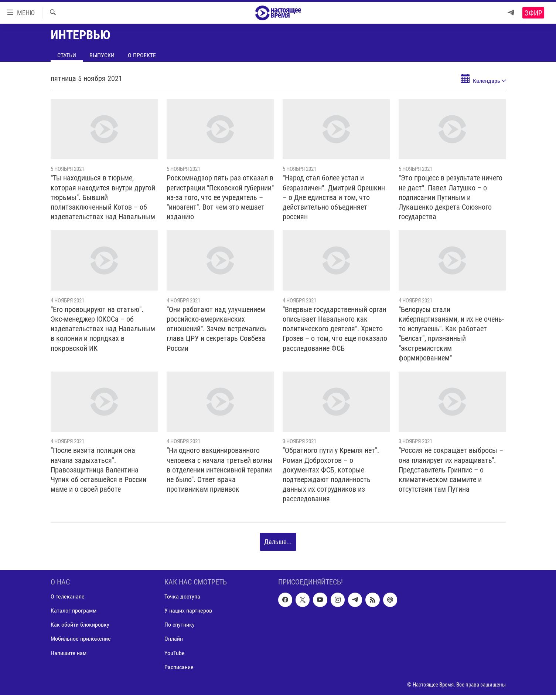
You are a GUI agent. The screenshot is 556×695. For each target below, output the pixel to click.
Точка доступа (182, 596)
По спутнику (179, 624)
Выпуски (102, 55)
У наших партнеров (188, 610)
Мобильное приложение (81, 638)
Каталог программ (73, 610)
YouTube (174, 652)
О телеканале (68, 596)
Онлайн (173, 638)
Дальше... (278, 542)
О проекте (142, 55)
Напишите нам (68, 652)
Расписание (179, 666)
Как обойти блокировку (80, 624)
